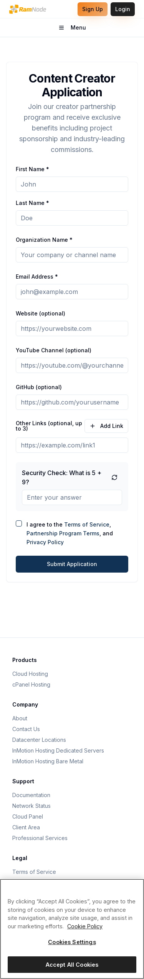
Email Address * (37, 276)
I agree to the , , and (69, 533)
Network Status (31, 805)
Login (122, 9)
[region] (72, 929)
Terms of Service (86, 524)
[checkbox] (19, 523)
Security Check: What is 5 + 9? (61, 477)
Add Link (106, 426)
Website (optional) (40, 313)
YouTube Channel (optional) (53, 350)
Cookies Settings (72, 942)
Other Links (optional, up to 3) (49, 426)
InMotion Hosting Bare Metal (47, 761)
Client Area (26, 827)
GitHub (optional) (39, 387)
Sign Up (92, 9)
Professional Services (40, 838)
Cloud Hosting (30, 673)
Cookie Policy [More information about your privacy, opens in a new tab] (85, 926)
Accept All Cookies (72, 964)
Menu (83, 29)
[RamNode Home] (27, 9)
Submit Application (72, 564)
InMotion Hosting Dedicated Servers (58, 750)
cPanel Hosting (31, 684)
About (19, 718)
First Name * (32, 169)
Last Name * (32, 203)
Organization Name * (44, 239)
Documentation (31, 795)
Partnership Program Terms (62, 533)
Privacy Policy (45, 542)
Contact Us (26, 729)
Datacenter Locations (39, 739)
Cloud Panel (27, 816)
